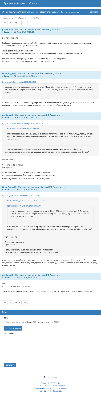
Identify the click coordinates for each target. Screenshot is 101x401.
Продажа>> (23, 18)
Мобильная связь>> (10, 18)
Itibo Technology (55, 391)
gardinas (6, 29)
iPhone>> (39, 18)
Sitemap (63, 388)
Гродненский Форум (14, 3)
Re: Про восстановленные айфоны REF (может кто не (37, 29)
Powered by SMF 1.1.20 (50, 383)
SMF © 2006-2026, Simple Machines (50, 386)
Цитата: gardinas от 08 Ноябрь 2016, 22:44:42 (21, 195)
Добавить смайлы (13, 328)
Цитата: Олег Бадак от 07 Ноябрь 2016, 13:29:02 (22, 123)
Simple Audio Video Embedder (46, 388)
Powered (42, 391)
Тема (6, 318)
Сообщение (9, 334)
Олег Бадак (8, 73)
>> (25, 23)
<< (5, 23)
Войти (33, 3)
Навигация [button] (94, 12)
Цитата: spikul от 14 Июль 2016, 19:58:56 (19, 82)
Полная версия (50, 377)
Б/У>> (32, 18)
